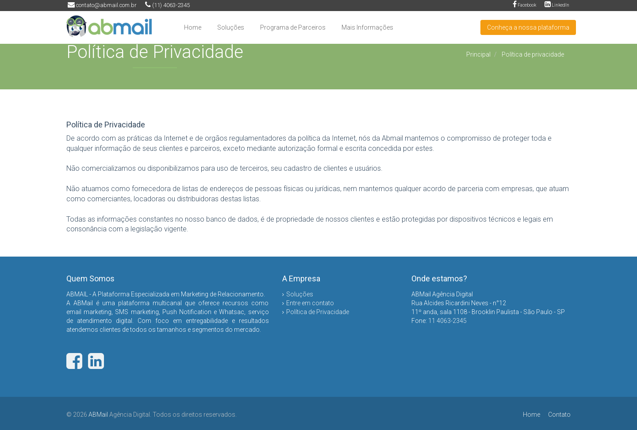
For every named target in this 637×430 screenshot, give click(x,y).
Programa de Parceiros (293, 27)
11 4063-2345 (447, 320)
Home (192, 27)
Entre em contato (310, 303)
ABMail (98, 414)
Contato (559, 414)
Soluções (230, 27)
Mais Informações (367, 27)
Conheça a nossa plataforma (528, 27)
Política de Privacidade (317, 311)
